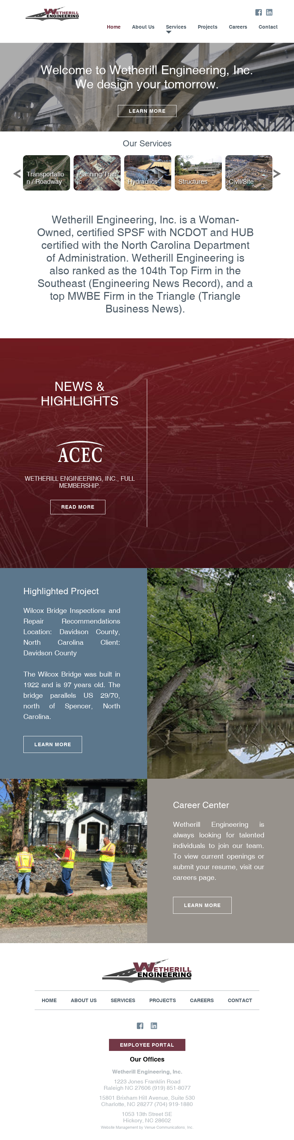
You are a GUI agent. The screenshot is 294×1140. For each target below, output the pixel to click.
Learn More (147, 111)
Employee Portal (147, 1045)
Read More (77, 507)
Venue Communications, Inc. (169, 1127)
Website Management (119, 1127)
